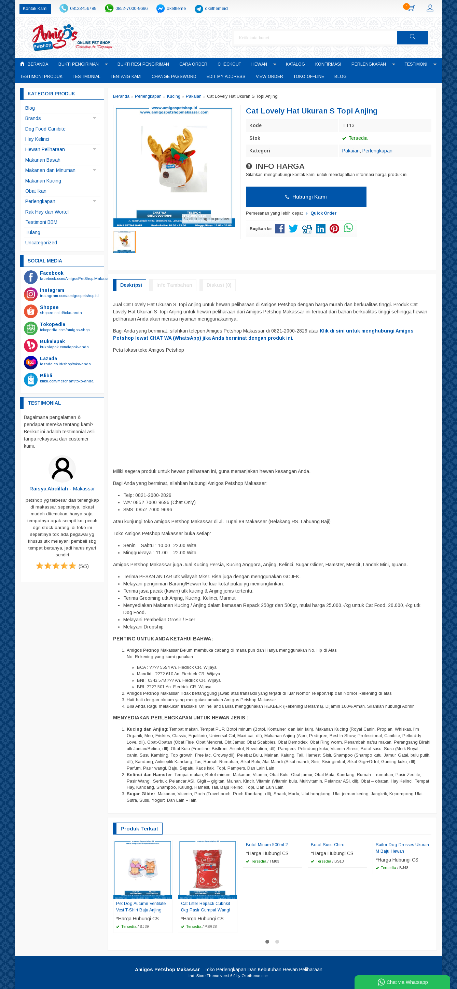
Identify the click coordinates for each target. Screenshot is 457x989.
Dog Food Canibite (45, 129)
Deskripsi (131, 285)
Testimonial (86, 76)
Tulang (32, 232)
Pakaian (351, 150)
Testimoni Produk (41, 76)
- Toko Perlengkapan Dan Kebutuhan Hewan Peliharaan (228, 969)
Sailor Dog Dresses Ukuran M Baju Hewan (402, 848)
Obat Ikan (35, 191)
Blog (340, 76)
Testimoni (416, 64)
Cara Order (193, 64)
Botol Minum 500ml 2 (267, 844)
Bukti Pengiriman (78, 64)
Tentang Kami (126, 76)
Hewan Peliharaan (45, 149)
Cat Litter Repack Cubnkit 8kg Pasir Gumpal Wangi (205, 906)
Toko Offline (308, 76)
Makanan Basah (42, 160)
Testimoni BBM (41, 222)
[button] (419, 37)
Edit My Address (226, 76)
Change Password (174, 76)
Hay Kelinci (37, 139)
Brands (33, 118)
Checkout (229, 64)
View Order (269, 76)
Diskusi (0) (219, 285)
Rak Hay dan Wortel (47, 212)
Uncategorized (41, 242)
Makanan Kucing (43, 181)
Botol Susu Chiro (328, 844)
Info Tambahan (174, 285)
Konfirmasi (328, 64)
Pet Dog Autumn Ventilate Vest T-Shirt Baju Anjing (141, 906)
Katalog (295, 64)
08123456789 (83, 8)
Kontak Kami (35, 8)
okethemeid (216, 8)
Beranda (34, 64)
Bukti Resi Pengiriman (143, 64)
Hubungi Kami (306, 197)
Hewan (259, 64)
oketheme (176, 8)
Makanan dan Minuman (50, 170)
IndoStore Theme (204, 976)
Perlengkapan (368, 64)
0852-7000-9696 (131, 8)
